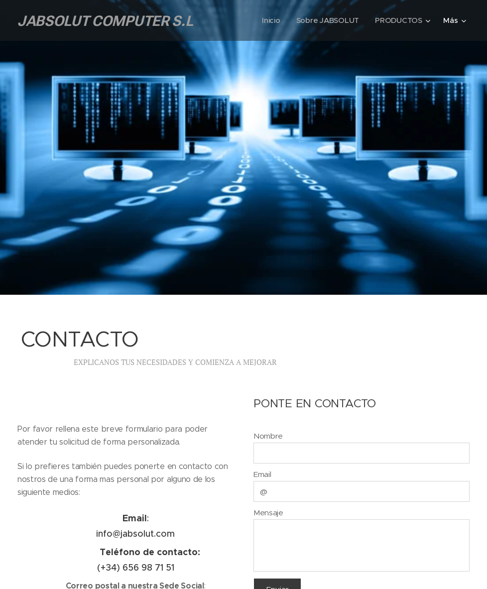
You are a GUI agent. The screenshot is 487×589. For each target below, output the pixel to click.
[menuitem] (270, 20)
